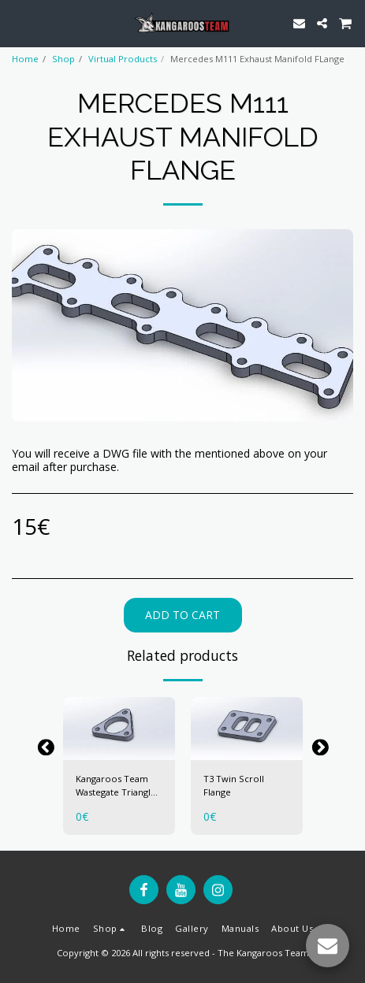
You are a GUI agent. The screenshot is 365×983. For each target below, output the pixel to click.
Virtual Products (122, 59)
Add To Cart (182, 614)
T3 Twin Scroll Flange (233, 785)
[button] (17, 22)
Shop (63, 59)
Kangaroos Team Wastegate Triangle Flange (116, 786)
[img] (119, 728)
